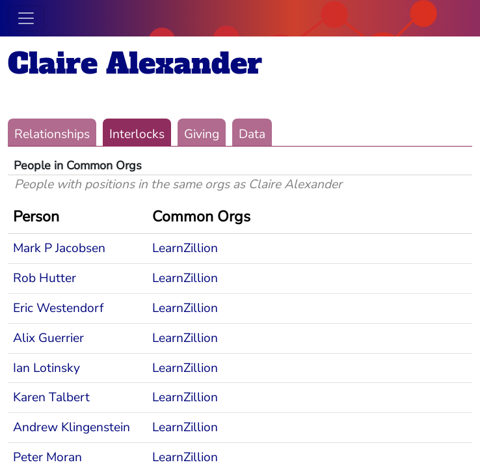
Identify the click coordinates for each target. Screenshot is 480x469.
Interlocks (137, 134)
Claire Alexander (135, 63)
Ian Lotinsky (46, 368)
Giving (201, 134)
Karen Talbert (51, 397)
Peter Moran (47, 457)
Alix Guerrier (48, 338)
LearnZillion (185, 248)
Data (252, 134)
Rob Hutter (44, 278)
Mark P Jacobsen (59, 248)
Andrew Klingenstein (71, 427)
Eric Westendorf (58, 308)
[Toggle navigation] (26, 18)
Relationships (52, 134)
